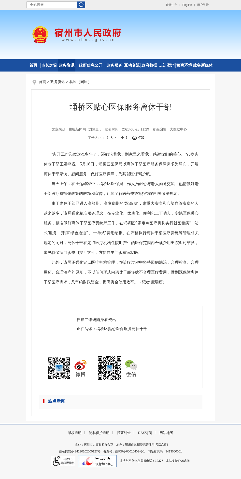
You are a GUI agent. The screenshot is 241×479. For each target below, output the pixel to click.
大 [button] (111, 138)
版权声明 (75, 433)
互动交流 (132, 65)
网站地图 (166, 433)
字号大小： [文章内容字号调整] (96, 138)
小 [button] (122, 138)
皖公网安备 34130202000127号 (80, 451)
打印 (140, 138)
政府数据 (149, 65)
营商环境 (184, 65)
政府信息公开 (90, 65)
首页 (33, 65)
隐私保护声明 (99, 433)
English (187, 5)
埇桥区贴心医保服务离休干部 (121, 329)
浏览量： (95, 129)
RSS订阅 (145, 433)
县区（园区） (80, 82)
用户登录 (203, 5)
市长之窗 (49, 65)
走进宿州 (167, 65)
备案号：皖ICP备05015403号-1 (124, 451)
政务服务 (114, 65)
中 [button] (117, 138)
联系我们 (162, 444)
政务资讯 (66, 65)
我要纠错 (124, 433)
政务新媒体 (203, 65)
